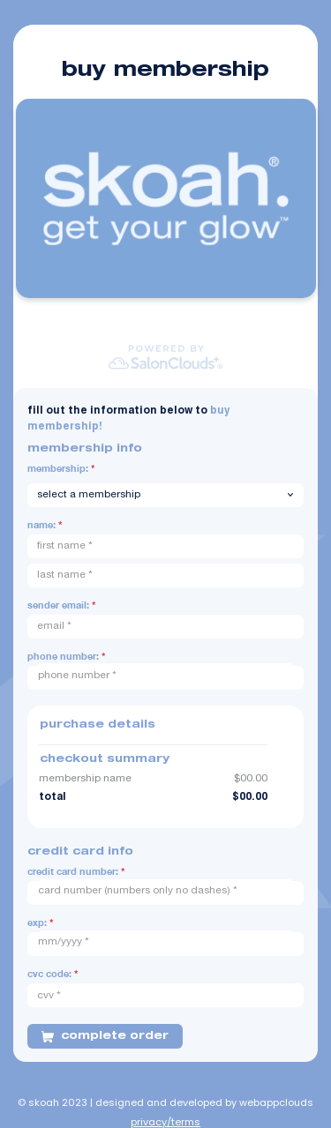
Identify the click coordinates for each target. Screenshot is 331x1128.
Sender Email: (61, 604)
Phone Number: (66, 655)
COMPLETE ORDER (105, 1036)
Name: (44, 524)
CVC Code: (52, 973)
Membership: (60, 468)
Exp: (40, 922)
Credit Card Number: (75, 871)
